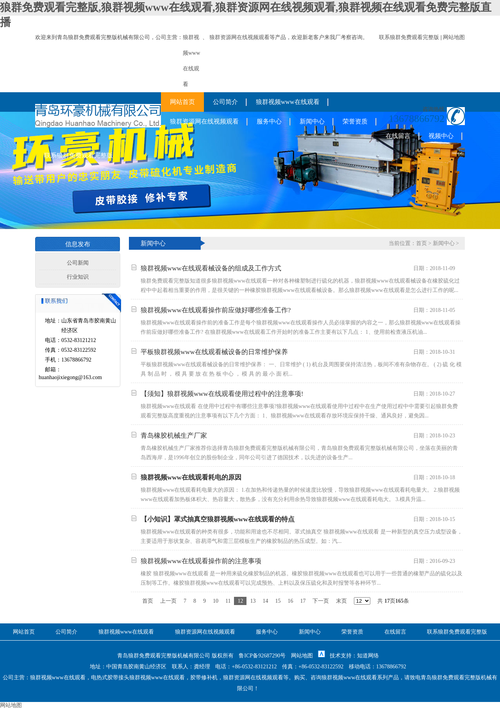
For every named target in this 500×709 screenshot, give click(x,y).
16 (290, 601)
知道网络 (368, 656)
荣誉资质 (355, 121)
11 (227, 601)
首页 (421, 243)
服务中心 (269, 121)
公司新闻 (78, 263)
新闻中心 (312, 121)
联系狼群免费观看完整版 (409, 37)
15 (277, 601)
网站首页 (182, 101)
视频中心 (441, 135)
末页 (341, 601)
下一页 (320, 601)
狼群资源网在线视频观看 (239, 37)
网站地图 (454, 37)
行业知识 (78, 277)
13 (252, 601)
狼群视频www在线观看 (288, 101)
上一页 (168, 601)
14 (265, 601)
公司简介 (225, 101)
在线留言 (398, 135)
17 (302, 601)
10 (215, 601)
